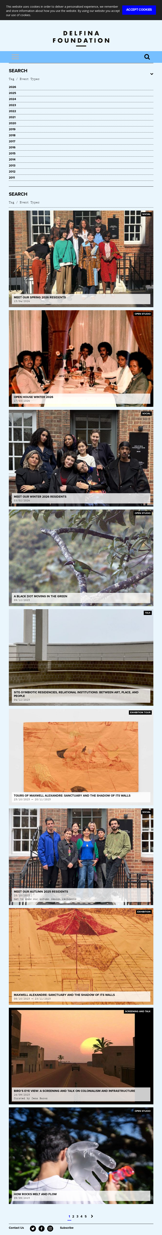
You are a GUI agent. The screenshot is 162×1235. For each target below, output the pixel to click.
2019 (12, 129)
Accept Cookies (139, 10)
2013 (12, 165)
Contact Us (16, 1228)
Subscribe (66, 1228)
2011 (12, 177)
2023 (12, 105)
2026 (12, 87)
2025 (12, 93)
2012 (12, 171)
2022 (12, 111)
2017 (12, 141)
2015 (12, 153)
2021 (12, 117)
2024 (12, 99)
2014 (12, 159)
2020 (12, 123)
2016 (12, 147)
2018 (12, 135)
